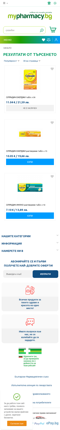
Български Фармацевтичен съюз (31, 376)
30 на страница (31, 60)
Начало (8, 48)
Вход (56, 39)
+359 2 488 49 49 (49, 3)
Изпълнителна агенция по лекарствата (31, 385)
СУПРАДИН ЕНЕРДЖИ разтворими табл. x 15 (27, 151)
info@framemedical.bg (55, 3)
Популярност (11, 60)
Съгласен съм (16, 423)
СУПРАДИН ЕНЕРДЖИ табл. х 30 (20, 97)
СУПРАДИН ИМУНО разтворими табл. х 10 (25, 205)
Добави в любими (52, 69)
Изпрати (45, 274)
